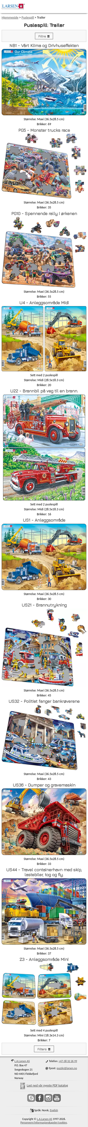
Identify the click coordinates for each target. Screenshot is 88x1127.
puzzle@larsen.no (67, 1068)
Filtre (42, 36)
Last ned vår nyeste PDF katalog (44, 1085)
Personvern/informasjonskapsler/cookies (43, 1122)
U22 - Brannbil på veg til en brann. (44, 390)
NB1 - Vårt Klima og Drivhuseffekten (44, 45)
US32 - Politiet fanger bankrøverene (44, 701)
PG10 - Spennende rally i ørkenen (44, 213)
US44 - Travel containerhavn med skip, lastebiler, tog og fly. (44, 872)
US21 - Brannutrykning (44, 605)
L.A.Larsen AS (22, 1061)
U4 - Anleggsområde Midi (44, 302)
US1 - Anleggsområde (44, 520)
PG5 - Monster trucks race (44, 130)
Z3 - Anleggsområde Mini (44, 959)
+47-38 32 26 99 (68, 1061)
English (54, 1110)
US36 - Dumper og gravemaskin (44, 785)
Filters (42, 1049)
